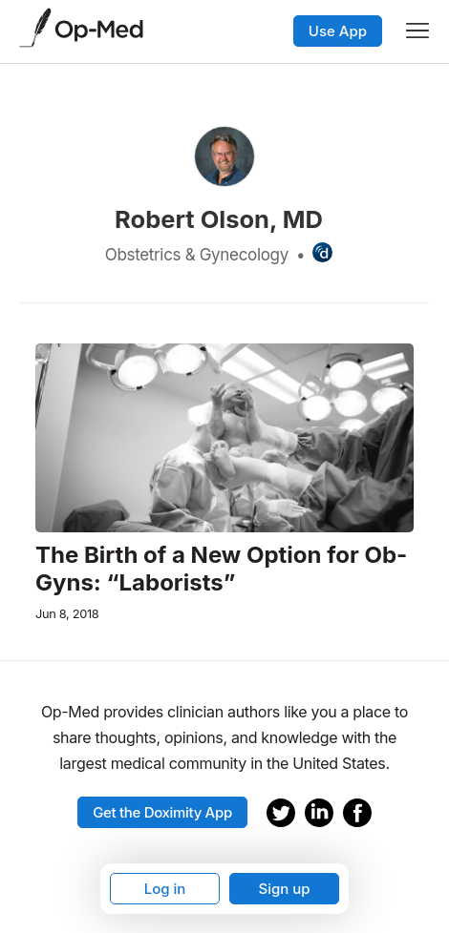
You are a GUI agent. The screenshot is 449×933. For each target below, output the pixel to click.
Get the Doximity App (162, 812)
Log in (165, 889)
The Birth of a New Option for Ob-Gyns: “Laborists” (221, 569)
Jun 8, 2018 (66, 614)
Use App (338, 31)
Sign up (284, 889)
